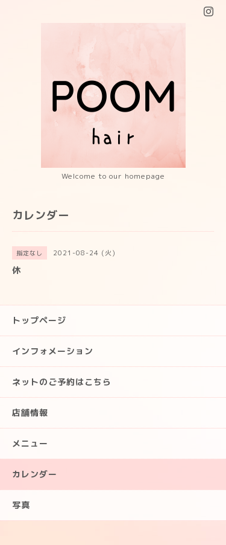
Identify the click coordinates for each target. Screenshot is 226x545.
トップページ (39, 320)
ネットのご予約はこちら (61, 381)
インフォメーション (52, 351)
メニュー (30, 443)
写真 (21, 505)
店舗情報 (30, 412)
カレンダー (34, 474)
